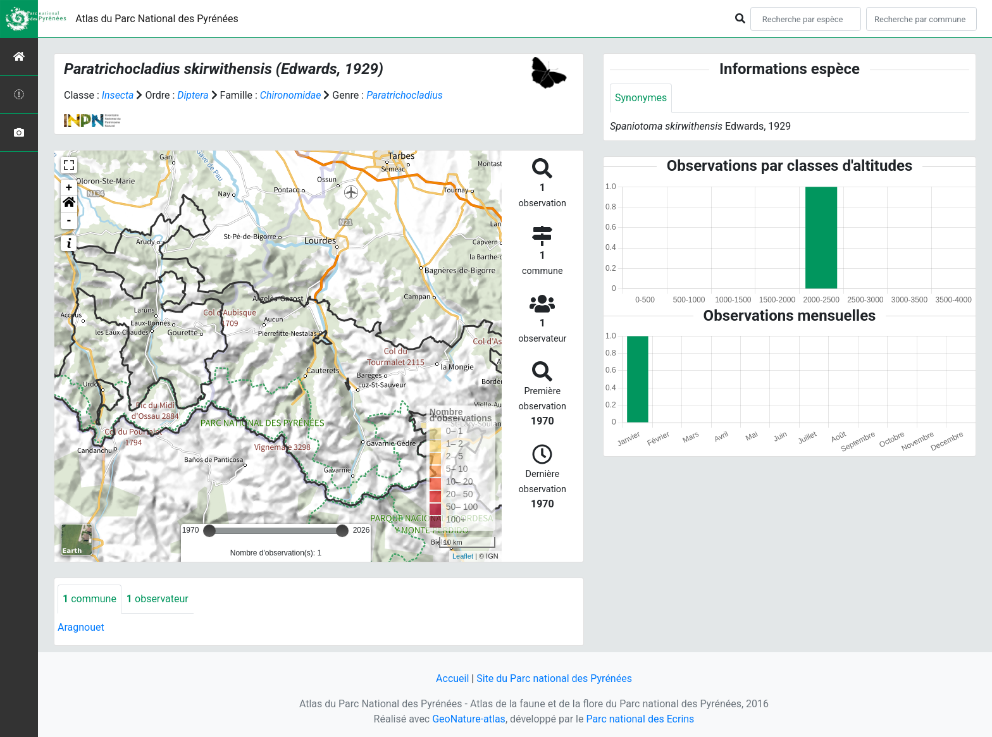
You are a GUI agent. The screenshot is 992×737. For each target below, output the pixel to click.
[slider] (209, 530)
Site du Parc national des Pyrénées (554, 678)
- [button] (69, 220)
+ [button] (69, 187)
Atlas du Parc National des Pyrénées (157, 19)
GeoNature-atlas (468, 719)
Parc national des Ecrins (640, 719)
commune (89, 599)
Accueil (452, 678)
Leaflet (462, 556)
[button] (69, 204)
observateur (158, 599)
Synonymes (641, 98)
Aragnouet (81, 627)
